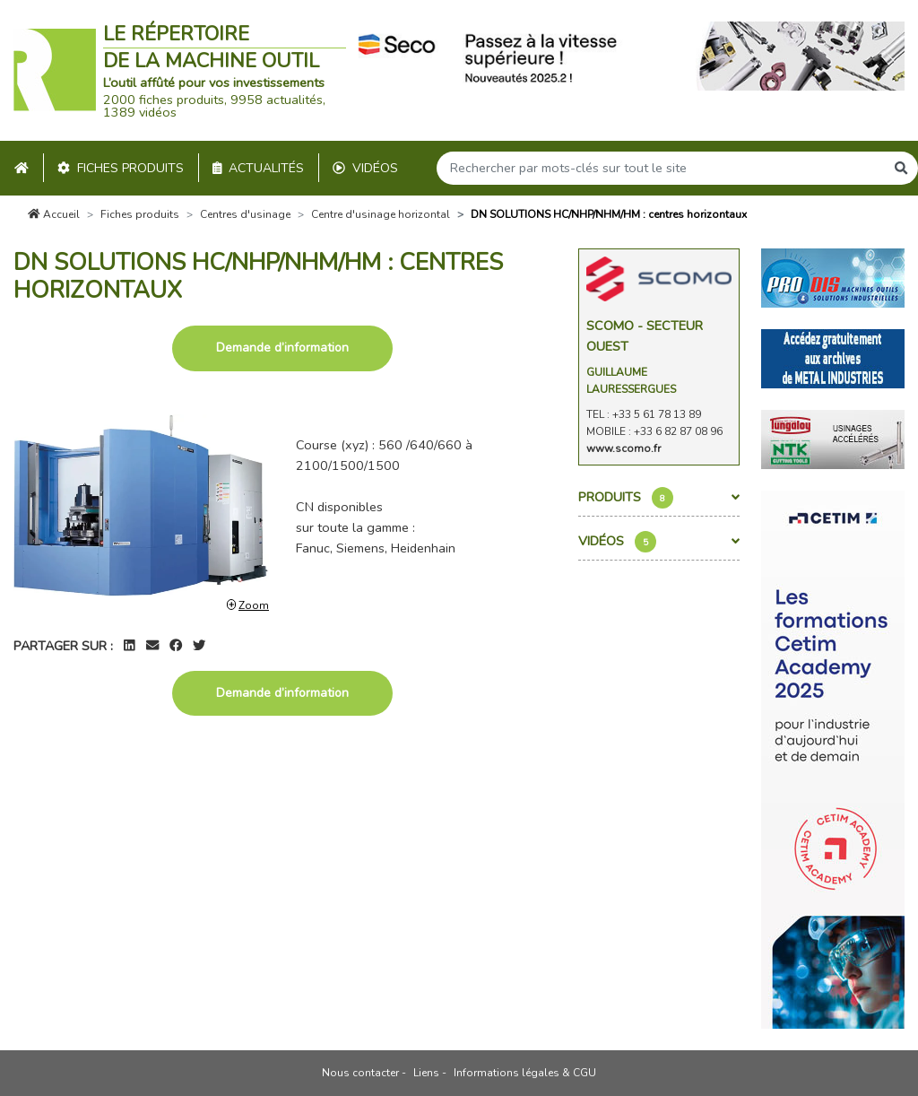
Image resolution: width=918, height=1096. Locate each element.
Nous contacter (360, 1073)
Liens (426, 1073)
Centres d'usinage (245, 214)
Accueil (54, 214)
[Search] (661, 168)
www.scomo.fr (623, 448)
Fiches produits (120, 168)
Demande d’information (282, 347)
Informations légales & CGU (525, 1073)
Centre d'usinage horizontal (380, 214)
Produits (659, 498)
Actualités (258, 168)
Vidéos (365, 168)
